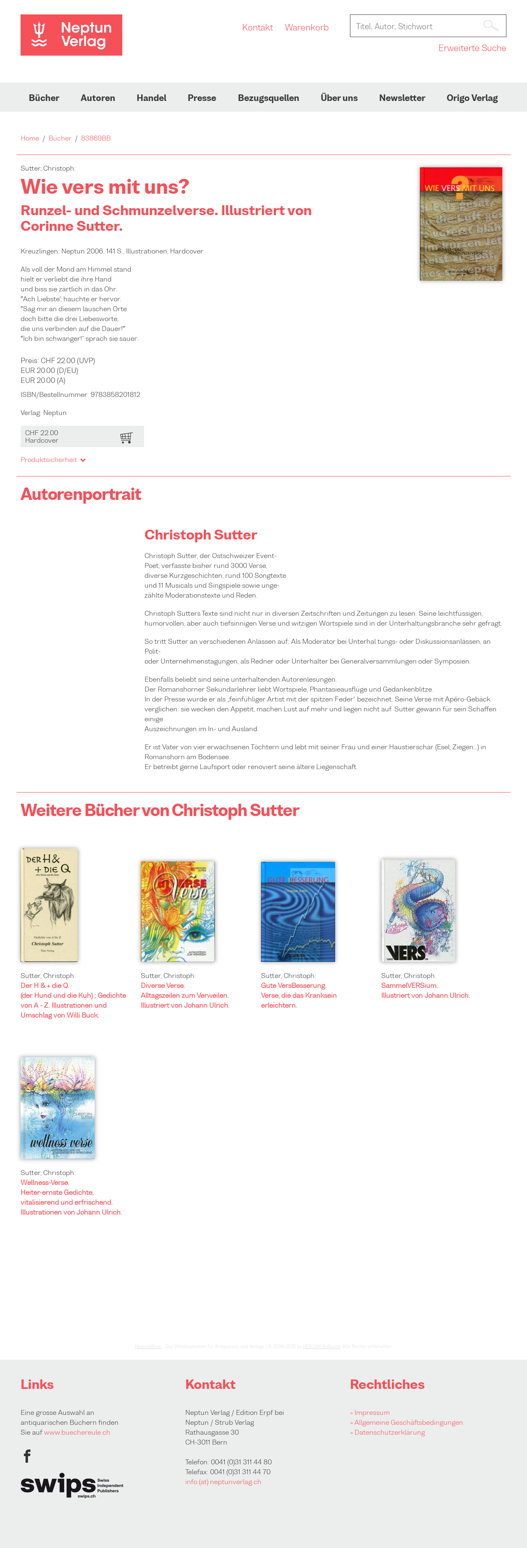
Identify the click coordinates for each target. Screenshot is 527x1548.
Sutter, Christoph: (48, 975)
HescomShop (148, 1346)
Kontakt (257, 28)
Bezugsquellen (268, 98)
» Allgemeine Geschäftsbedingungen (406, 1422)
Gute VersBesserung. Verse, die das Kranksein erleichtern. (299, 995)
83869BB (96, 138)
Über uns (339, 98)
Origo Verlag (472, 98)
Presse (202, 98)
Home (30, 138)
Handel (151, 98)
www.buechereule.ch (77, 1432)
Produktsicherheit (53, 459)
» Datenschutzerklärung (387, 1432)
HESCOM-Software (321, 1346)
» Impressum (370, 1412)
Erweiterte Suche (472, 48)
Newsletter (402, 98)
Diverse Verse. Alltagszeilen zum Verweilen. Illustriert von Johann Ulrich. (185, 995)
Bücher (44, 98)
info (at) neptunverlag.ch (223, 1482)
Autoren (98, 98)
